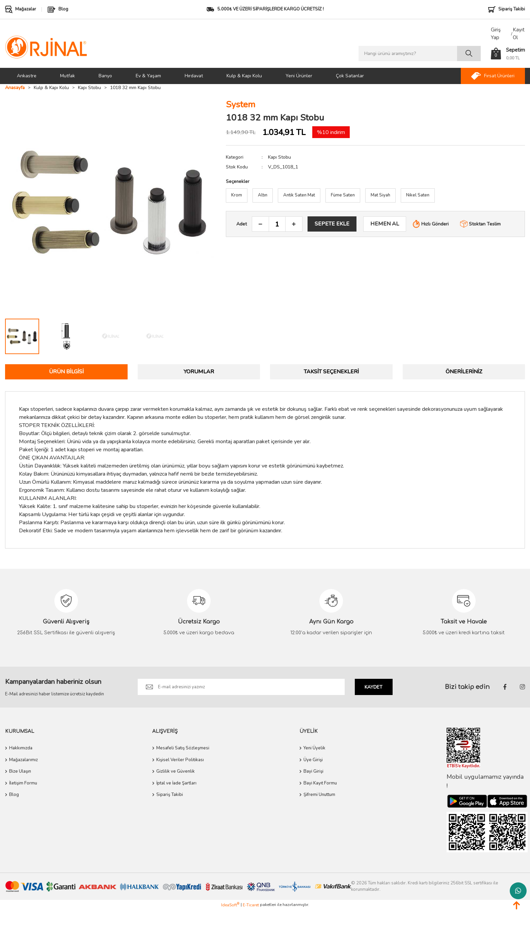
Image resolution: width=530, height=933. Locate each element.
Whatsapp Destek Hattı (518, 890)
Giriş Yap (496, 33)
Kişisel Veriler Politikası (180, 760)
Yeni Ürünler (299, 76)
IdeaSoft (230, 905)
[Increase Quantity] (293, 224)
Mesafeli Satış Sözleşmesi (182, 748)
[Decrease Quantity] (260, 224)
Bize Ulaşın (20, 771)
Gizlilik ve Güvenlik (175, 771)
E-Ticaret (251, 905)
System (240, 104)
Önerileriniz (464, 371)
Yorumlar (199, 371)
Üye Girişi (313, 760)
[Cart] (508, 53)
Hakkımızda (20, 748)
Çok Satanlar (350, 76)
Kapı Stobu (279, 157)
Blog (14, 795)
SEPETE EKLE (332, 224)
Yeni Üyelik (314, 748)
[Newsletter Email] (241, 687)
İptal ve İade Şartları (176, 783)
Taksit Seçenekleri (331, 371)
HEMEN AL (384, 224)
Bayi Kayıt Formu (320, 783)
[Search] (420, 53)
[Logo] (46, 46)
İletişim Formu (23, 783)
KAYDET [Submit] (373, 687)
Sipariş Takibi (169, 795)
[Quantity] (277, 224)
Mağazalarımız (23, 760)
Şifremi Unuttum (319, 795)
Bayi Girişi (313, 771)
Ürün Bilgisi (66, 371)
